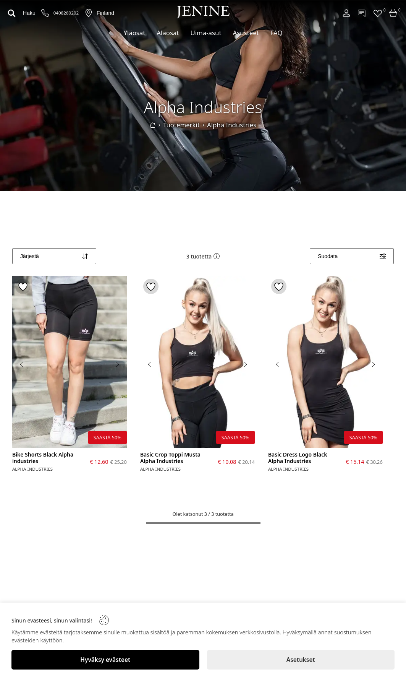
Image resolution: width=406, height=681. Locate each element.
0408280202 (66, 13)
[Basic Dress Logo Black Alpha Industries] (325, 362)
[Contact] (362, 13)
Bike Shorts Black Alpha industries (42, 458)
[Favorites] (378, 13)
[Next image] (117, 364)
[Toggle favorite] (23, 286)
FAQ (276, 32)
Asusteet (246, 32)
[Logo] (203, 12)
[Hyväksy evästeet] (105, 660)
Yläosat (134, 32)
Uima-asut (205, 32)
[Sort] (54, 256)
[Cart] (393, 13)
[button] (217, 256)
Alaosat (168, 32)
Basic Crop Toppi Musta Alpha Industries (170, 458)
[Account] (346, 13)
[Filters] (352, 256)
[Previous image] (21, 364)
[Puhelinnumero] (45, 13)
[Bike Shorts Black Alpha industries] (69, 362)
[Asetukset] (301, 660)
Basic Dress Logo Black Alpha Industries (297, 458)
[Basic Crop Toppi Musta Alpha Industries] (197, 362)
